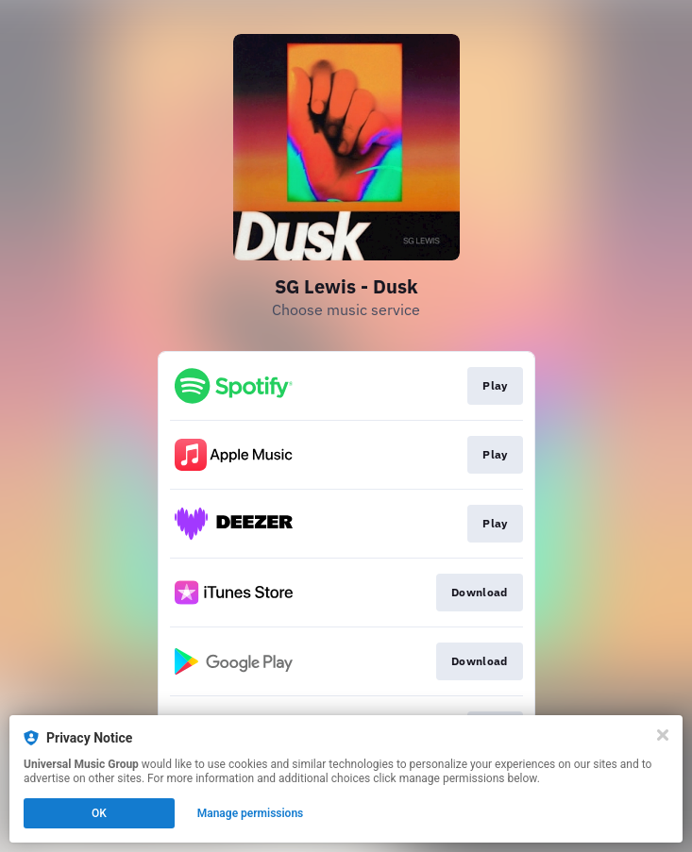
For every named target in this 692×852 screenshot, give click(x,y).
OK (99, 813)
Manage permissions (250, 813)
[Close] (663, 735)
